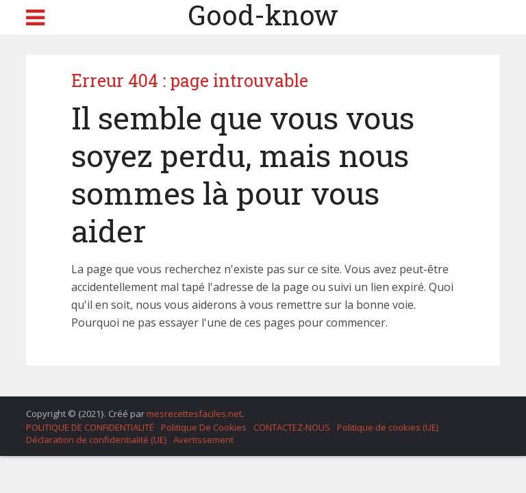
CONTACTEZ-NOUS (291, 427)
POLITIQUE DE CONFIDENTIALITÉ (90, 427)
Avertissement (203, 439)
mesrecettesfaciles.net (194, 413)
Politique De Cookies (204, 427)
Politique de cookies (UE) (387, 427)
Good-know (263, 15)
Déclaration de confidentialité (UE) (96, 439)
